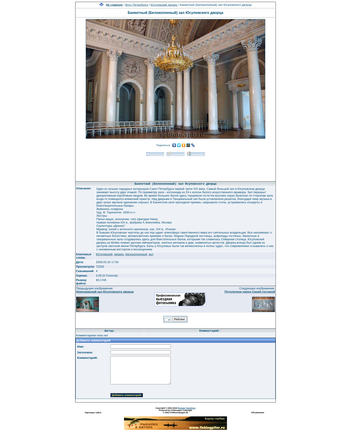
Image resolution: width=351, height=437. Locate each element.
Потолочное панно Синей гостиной (250, 291)
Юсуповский (104, 254)
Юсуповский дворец (164, 4)
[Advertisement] (175, 167)
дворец (119, 254)
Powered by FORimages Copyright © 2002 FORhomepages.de (175, 411)
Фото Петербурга (136, 4)
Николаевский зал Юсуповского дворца (105, 291)
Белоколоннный (136, 254)
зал (151, 254)
